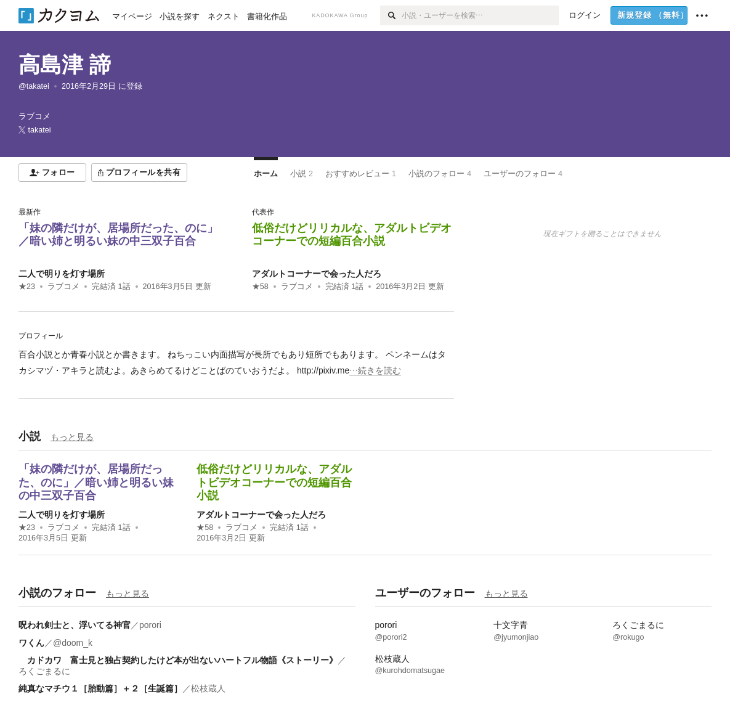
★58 (260, 286)
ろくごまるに (44, 671)
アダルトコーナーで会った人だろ (316, 274)
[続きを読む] (236, 362)
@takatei (33, 86)
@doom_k (72, 643)
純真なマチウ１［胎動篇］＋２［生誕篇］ (100, 688)
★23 (26, 286)
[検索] (391, 15)
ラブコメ (63, 286)
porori (150, 625)
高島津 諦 (64, 64)
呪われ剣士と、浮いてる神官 (74, 625)
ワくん (31, 643)
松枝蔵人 (208, 688)
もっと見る (72, 437)
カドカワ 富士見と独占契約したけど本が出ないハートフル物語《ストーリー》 (178, 660)
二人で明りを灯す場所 (61, 274)
